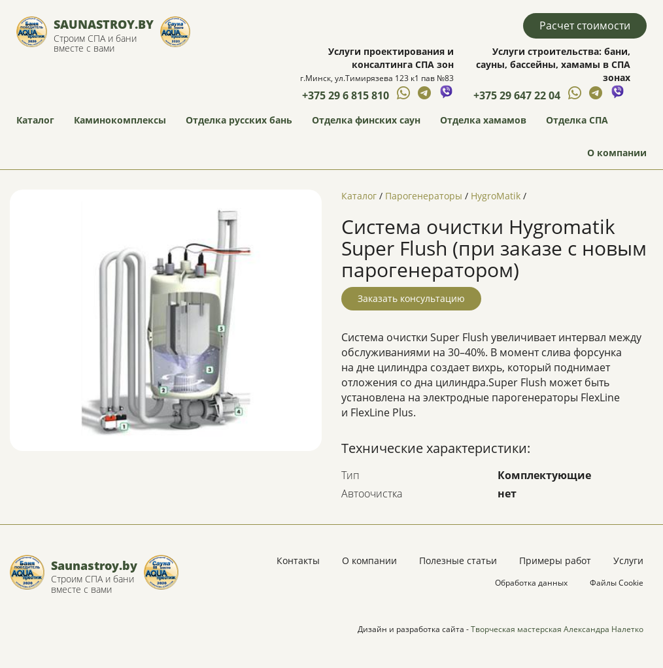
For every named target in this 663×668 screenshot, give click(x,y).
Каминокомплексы (120, 120)
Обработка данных (531, 582)
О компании (617, 152)
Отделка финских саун (366, 120)
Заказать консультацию (411, 298)
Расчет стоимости (584, 25)
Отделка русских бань (239, 120)
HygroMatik (495, 196)
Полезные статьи (458, 560)
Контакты (298, 560)
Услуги (628, 560)
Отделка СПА (577, 120)
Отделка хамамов (483, 120)
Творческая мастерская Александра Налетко (557, 629)
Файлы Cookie (616, 582)
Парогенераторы (423, 196)
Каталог (35, 120)
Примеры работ (555, 560)
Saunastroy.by (104, 24)
